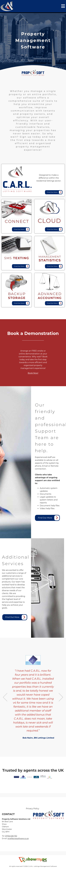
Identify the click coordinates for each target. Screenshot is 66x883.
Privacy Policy (32, 808)
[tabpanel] (33, 40)
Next (61, 697)
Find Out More (54, 192)
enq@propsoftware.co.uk (18, 838)
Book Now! (33, 373)
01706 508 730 (11, 836)
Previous (5, 697)
